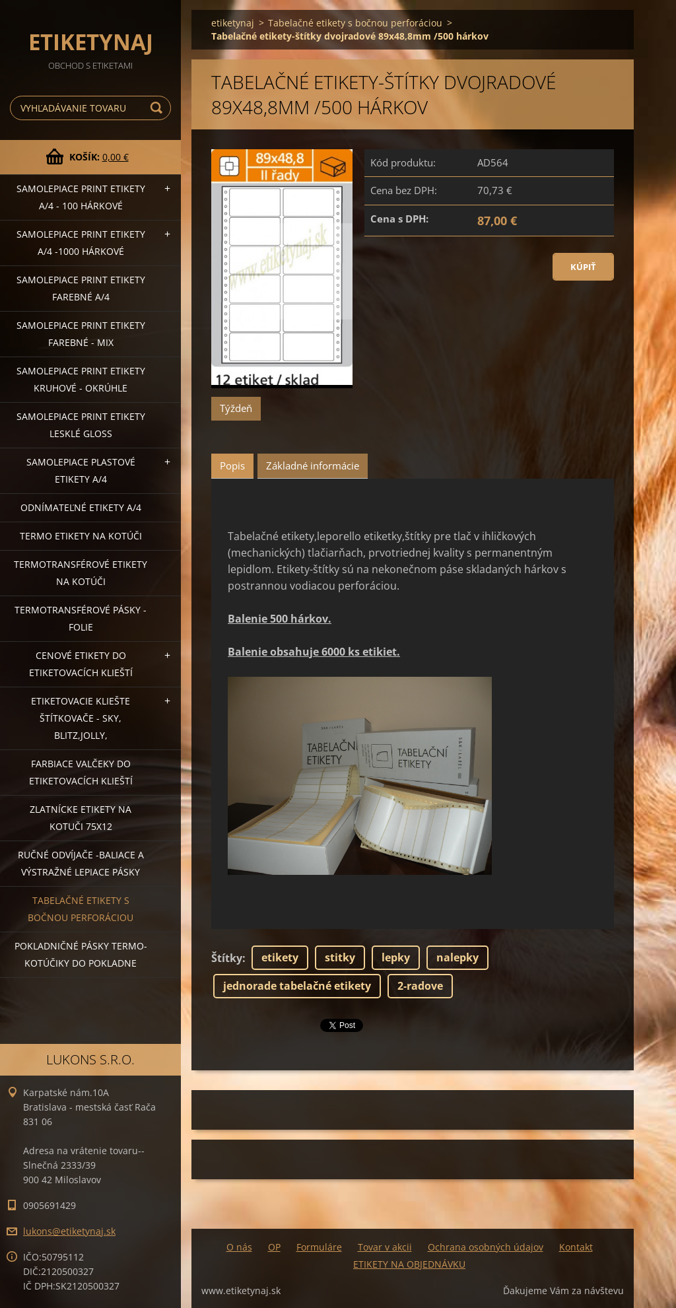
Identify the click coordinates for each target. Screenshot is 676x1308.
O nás (239, 1247)
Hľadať (158, 108)
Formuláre (319, 1247)
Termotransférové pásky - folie (81, 618)
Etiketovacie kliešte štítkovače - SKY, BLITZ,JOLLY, (80, 718)
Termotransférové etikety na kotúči (80, 573)
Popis (232, 465)
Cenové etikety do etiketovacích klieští (81, 664)
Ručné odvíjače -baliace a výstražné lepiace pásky (81, 863)
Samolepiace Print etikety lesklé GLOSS (81, 425)
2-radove (420, 986)
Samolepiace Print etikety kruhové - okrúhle (81, 379)
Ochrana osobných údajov (485, 1247)
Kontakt (576, 1247)
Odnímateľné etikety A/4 (80, 507)
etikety (279, 957)
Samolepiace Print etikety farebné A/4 (81, 288)
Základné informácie (312, 465)
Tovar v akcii (385, 1247)
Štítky (226, 958)
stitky (340, 957)
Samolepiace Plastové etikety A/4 (80, 470)
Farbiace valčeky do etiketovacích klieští (81, 772)
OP (274, 1247)
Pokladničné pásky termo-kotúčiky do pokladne (81, 954)
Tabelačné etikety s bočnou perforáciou (80, 909)
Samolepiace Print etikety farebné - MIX (81, 334)
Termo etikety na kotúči (81, 536)
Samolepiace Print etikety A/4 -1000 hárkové (81, 243)
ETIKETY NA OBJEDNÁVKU (409, 1264)
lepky (396, 957)
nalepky (457, 957)
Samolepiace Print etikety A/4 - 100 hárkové (81, 197)
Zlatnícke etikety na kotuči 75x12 (80, 818)
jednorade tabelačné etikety (297, 986)
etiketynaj (232, 23)
